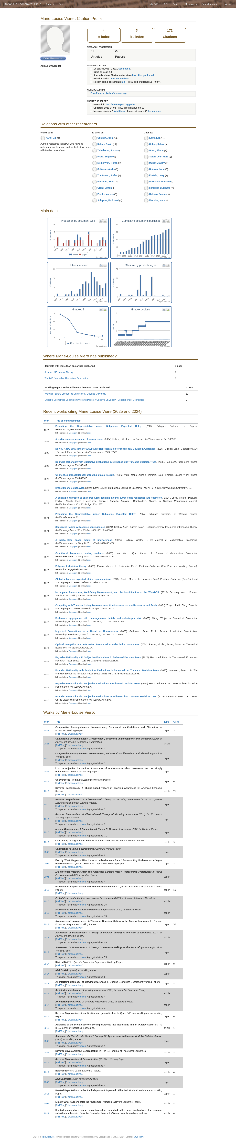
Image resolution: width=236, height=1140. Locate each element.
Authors (50, 4)
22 (123, 82)
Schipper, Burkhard (107, 200)
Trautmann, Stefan (107, 175)
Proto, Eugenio (105, 156)
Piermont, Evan (105, 181)
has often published (143, 75)
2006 (46, 852)
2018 (46, 1016)
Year (48, 420)
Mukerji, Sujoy (157, 163)
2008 (46, 1041)
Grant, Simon (104, 188)
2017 (46, 937)
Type (168, 721)
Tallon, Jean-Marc (158, 156)
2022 (46, 730)
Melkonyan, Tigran (107, 163)
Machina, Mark (157, 200)
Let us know (154, 111)
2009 (46, 1082)
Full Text (60, 733)
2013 (46, 791)
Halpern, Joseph (158, 194)
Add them (119, 111)
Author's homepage (116, 93)
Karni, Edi (51, 138)
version (82, 748)
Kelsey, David (104, 144)
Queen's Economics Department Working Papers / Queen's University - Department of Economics (94, 400)
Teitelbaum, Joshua (108, 150)
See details (124, 68)
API (166, 4)
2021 (46, 993)
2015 (46, 901)
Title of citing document (69, 420)
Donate (176, 4)
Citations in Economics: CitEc (21, 4)
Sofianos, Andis (106, 169)
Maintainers (191, 4)
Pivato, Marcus (105, 194)
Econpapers (72, 433)
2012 (46, 819)
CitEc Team (138, 1137)
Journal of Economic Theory (59, 372)
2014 (46, 924)
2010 (46, 804)
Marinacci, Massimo (160, 181)
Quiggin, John (105, 138)
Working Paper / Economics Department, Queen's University (75, 393)
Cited (177, 721)
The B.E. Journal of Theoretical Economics (66, 378)
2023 (46, 743)
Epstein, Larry (156, 175)
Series (62, 4)
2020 (46, 758)
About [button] (229, 4)
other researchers (119, 78)
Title (59, 721)
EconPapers (97, 93)
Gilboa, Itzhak (156, 144)
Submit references (211, 4)
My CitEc (154, 4)
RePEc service (48, 1137)
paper (89, 433)
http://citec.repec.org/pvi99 (120, 104)
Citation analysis (74, 733)
